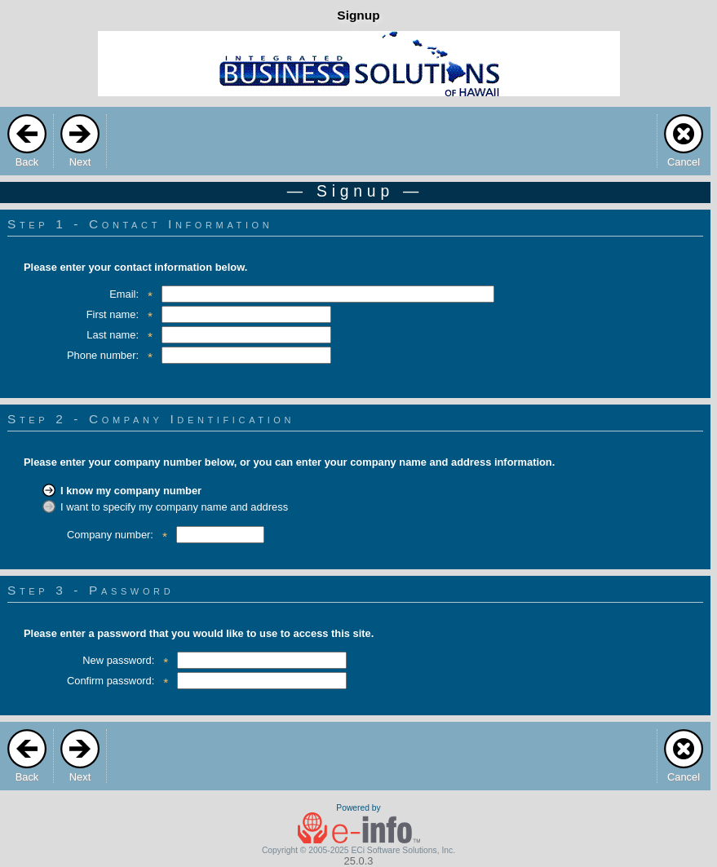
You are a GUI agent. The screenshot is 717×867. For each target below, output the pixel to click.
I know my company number (130, 490)
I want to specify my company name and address (174, 507)
